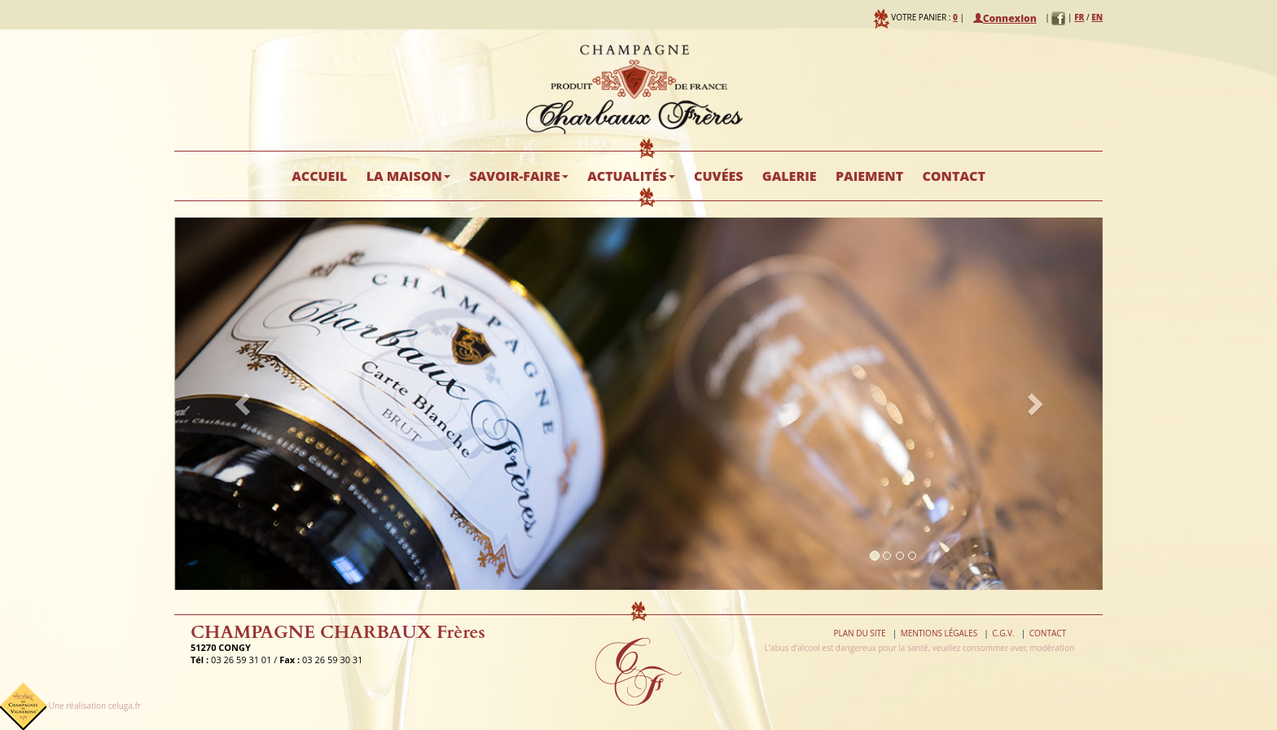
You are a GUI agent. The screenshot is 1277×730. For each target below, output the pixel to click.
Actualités (631, 176)
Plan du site (859, 633)
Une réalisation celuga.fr (95, 705)
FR (1079, 17)
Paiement (869, 176)
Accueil (319, 176)
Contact (953, 176)
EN (1097, 17)
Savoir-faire (518, 176)
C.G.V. (1003, 633)
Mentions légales (939, 633)
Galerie (789, 176)
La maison (408, 176)
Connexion (1005, 18)
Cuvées (718, 176)
